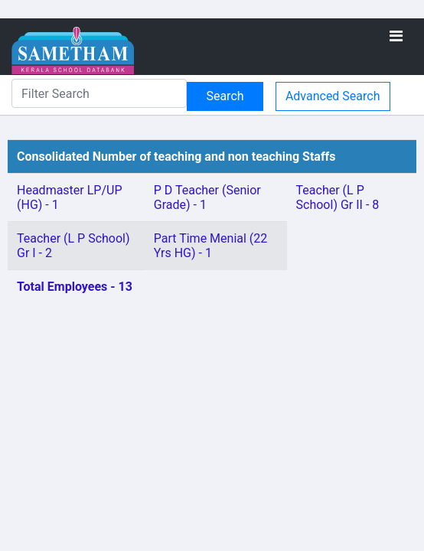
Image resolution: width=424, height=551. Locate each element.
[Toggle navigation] (396, 35)
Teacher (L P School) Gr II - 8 (338, 197)
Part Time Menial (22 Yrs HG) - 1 (211, 245)
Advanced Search (332, 96)
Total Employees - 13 (74, 286)
